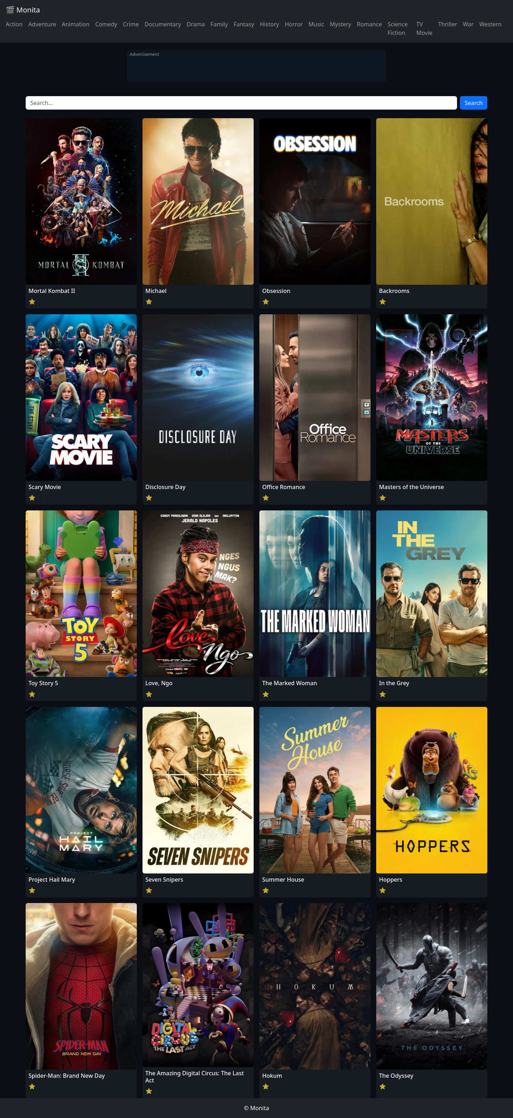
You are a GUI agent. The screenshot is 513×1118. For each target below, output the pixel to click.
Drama (196, 24)
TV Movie (424, 28)
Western (490, 24)
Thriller (447, 24)
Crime (131, 24)
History (269, 24)
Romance (369, 24)
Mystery (340, 24)
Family (219, 24)
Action (14, 24)
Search (474, 103)
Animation (75, 24)
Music (316, 24)
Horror (294, 24)
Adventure (42, 24)
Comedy (106, 24)
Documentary (163, 24)
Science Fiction (398, 28)
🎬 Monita (23, 10)
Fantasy (244, 24)
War (468, 24)
